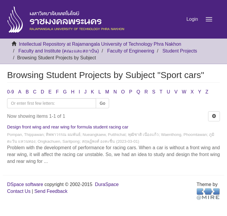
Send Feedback (50, 191)
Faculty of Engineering (130, 50)
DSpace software (25, 184)
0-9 (10, 91)
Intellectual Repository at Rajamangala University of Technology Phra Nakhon (100, 44)
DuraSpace (107, 184)
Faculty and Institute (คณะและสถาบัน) (58, 50)
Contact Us (18, 191)
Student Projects (179, 50)
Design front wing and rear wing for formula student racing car (67, 126)
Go (102, 103)
